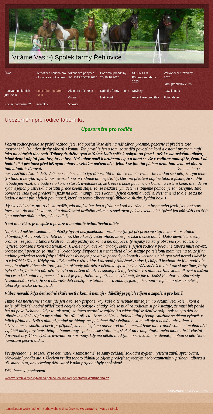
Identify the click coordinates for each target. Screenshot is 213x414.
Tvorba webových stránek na (69, 408)
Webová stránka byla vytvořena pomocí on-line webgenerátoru (57, 378)
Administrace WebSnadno (22, 408)
